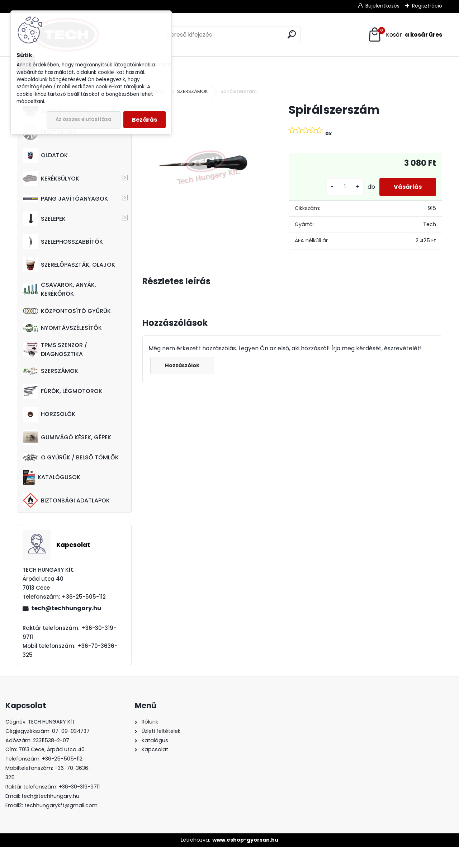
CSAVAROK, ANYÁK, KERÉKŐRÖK (59, 289)
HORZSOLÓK (49, 414)
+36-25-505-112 (62, 758)
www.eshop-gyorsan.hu (245, 839)
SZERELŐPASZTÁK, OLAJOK (69, 264)
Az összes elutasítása (84, 119)
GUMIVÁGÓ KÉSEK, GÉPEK (67, 437)
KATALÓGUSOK (51, 477)
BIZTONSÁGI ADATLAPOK (66, 500)
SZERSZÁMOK (50, 371)
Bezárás (144, 120)
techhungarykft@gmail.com (61, 805)
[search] (292, 34)
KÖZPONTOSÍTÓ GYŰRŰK (67, 311)
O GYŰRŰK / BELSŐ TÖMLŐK (71, 457)
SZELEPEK (44, 218)
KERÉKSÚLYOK (51, 178)
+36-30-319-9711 (79, 786)
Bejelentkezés (382, 5)
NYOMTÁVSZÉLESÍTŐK (62, 327)
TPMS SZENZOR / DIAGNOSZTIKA (55, 349)
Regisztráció (427, 5)
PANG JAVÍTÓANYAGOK (65, 199)
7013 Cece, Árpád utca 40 (52, 749)
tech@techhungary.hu (66, 608)
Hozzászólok (182, 365)
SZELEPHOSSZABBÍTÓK (63, 241)
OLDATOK (45, 155)
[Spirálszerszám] (204, 164)
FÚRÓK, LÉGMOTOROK (62, 391)
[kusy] (345, 187)
